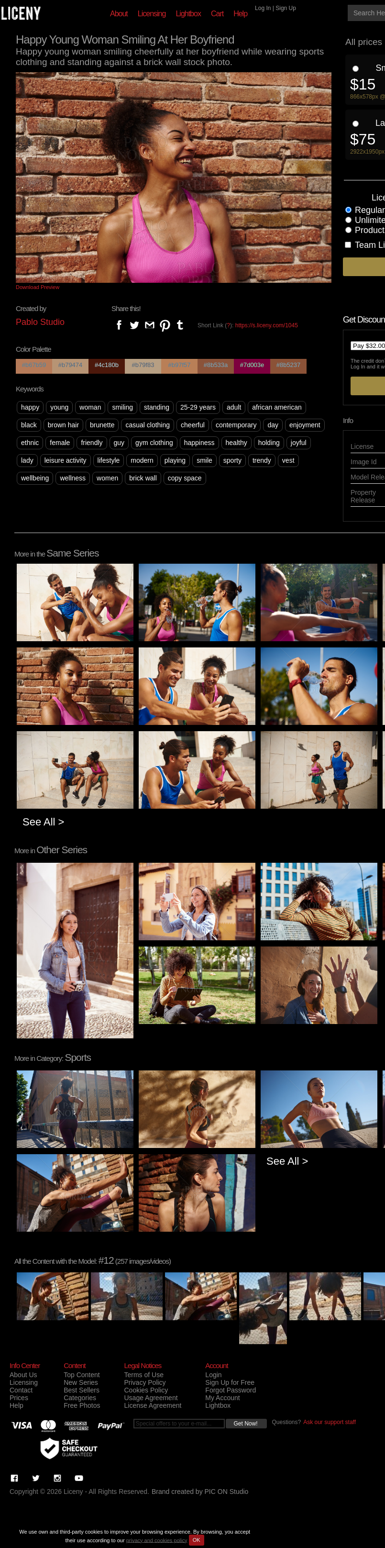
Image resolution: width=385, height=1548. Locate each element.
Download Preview (37, 287)
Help (240, 14)
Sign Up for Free (229, 1382)
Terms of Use (143, 1375)
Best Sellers (81, 1390)
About (119, 14)
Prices (19, 1398)
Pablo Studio (40, 322)
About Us (23, 1375)
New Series (81, 1382)
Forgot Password (230, 1390)
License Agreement (152, 1405)
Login (213, 1375)
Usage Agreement (150, 1398)
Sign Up (285, 8)
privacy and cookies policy (156, 1540)
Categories (80, 1398)
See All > (43, 822)
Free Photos (82, 1405)
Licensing (152, 14)
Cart (217, 14)
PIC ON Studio (227, 1491)
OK (196, 1540)
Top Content (82, 1375)
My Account (222, 1398)
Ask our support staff (329, 1422)
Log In (263, 8)
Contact (21, 1390)
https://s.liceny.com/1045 (266, 325)
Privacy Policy (144, 1382)
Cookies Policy (146, 1390)
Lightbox (188, 14)
